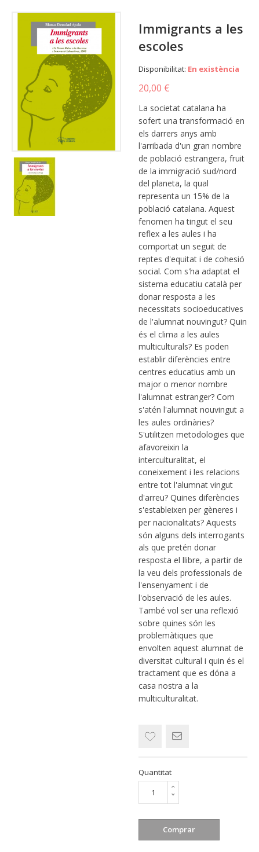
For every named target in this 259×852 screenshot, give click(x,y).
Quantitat (155, 772)
